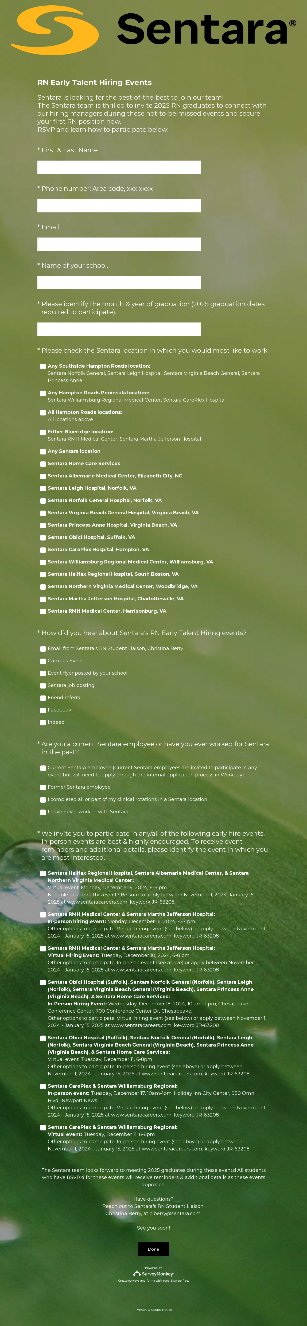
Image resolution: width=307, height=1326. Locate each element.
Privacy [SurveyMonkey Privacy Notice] (141, 1310)
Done (153, 1249)
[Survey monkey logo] (153, 1273)
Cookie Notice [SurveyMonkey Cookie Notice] (161, 1310)
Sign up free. (180, 1280)
